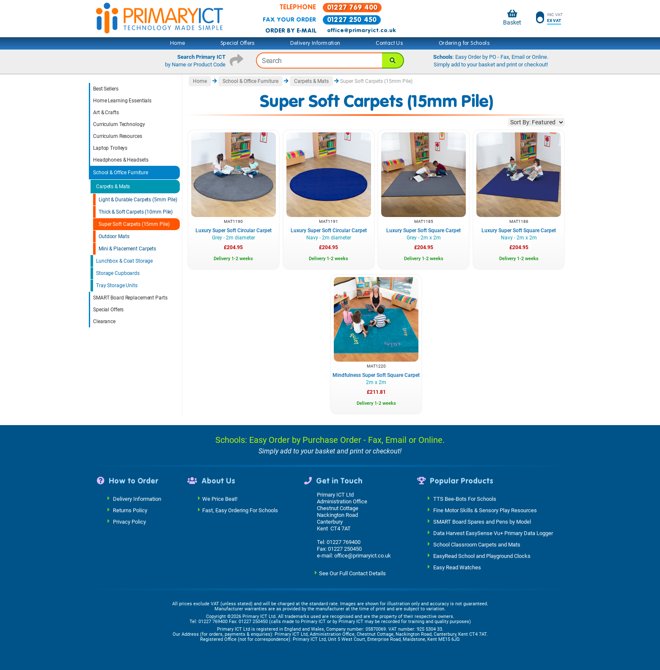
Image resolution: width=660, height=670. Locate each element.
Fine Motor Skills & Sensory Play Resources (485, 510)
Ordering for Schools (464, 43)
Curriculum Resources (117, 136)
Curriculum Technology (119, 124)
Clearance (104, 321)
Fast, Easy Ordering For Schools (240, 510)
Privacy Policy (129, 522)
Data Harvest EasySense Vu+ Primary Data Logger (493, 533)
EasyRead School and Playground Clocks (482, 556)
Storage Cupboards (118, 273)
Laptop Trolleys (110, 148)
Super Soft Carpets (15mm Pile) (134, 224)
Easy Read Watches (457, 567)
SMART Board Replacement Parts (130, 298)
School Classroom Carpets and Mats (476, 544)
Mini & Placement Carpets (127, 249)
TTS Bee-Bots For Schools (464, 499)
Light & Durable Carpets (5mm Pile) (138, 200)
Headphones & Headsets (120, 160)
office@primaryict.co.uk (361, 30)
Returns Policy (130, 510)
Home (177, 43)
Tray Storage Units (117, 285)
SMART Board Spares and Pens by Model (482, 522)
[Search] (393, 60)
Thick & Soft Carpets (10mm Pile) (136, 212)
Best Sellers (105, 89)
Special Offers (237, 43)
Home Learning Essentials (122, 101)
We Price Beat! (219, 499)
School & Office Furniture (120, 173)
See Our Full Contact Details (352, 573)
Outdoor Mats (114, 236)
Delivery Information (315, 43)
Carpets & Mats (113, 186)
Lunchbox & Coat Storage (124, 261)
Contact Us (389, 43)
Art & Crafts (106, 112)
